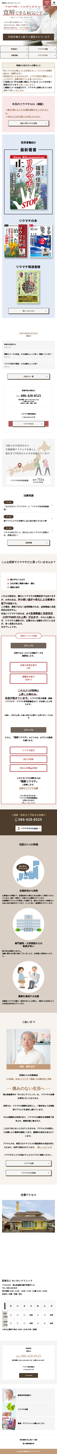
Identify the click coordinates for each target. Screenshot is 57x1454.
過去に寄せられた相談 (28, 123)
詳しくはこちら (28, 311)
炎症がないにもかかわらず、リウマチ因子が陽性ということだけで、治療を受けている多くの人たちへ (27, 77)
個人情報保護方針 (28, 1443)
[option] (28, 26)
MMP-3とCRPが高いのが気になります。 (24, 116)
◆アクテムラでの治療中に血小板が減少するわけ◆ (25, 520)
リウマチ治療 (43, 49)
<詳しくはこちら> (16, 90)
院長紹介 (14, 49)
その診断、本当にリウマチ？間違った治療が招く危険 (28, 1078)
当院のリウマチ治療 (28, 788)
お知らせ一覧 (29, 376)
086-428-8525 (31, 396)
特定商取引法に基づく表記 (28, 1440)
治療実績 (14, 55)
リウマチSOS (43, 55)
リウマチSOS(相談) (28, 1173)
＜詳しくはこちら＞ (26, 84)
